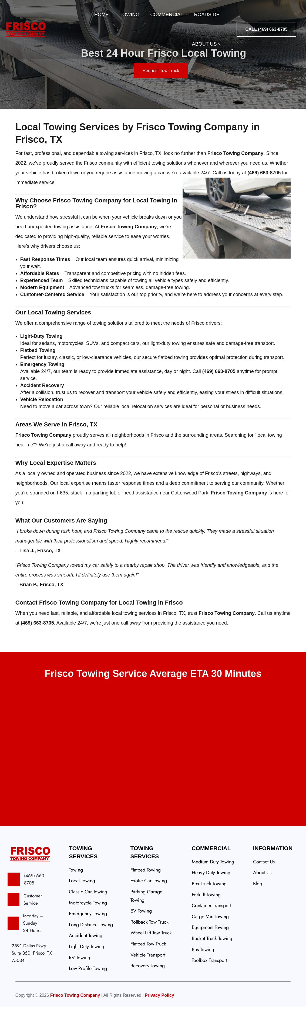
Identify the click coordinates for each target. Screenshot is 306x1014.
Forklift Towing (206, 901)
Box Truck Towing (209, 890)
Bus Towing (203, 956)
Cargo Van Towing (210, 923)
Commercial (166, 14)
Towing (130, 14)
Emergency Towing (88, 920)
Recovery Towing (147, 972)
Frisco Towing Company (75, 1002)
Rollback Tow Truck (149, 928)
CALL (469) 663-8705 (266, 29)
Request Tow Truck (161, 77)
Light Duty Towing (86, 953)
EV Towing (141, 917)
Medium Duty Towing (213, 868)
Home (101, 14)
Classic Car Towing (88, 898)
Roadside (206, 14)
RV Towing (79, 964)
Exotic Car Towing (148, 887)
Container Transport (211, 912)
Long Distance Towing (91, 931)
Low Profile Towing (88, 975)
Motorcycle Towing (88, 909)
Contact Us (264, 868)
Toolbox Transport (209, 967)
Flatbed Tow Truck (148, 950)
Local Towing (82, 887)
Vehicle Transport (147, 961)
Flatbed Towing (145, 876)
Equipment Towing (210, 934)
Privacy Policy (159, 1002)
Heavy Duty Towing (211, 879)
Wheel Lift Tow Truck (151, 939)
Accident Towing (85, 942)
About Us (204, 44)
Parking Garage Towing (146, 902)
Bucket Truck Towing (212, 945)
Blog (257, 890)
